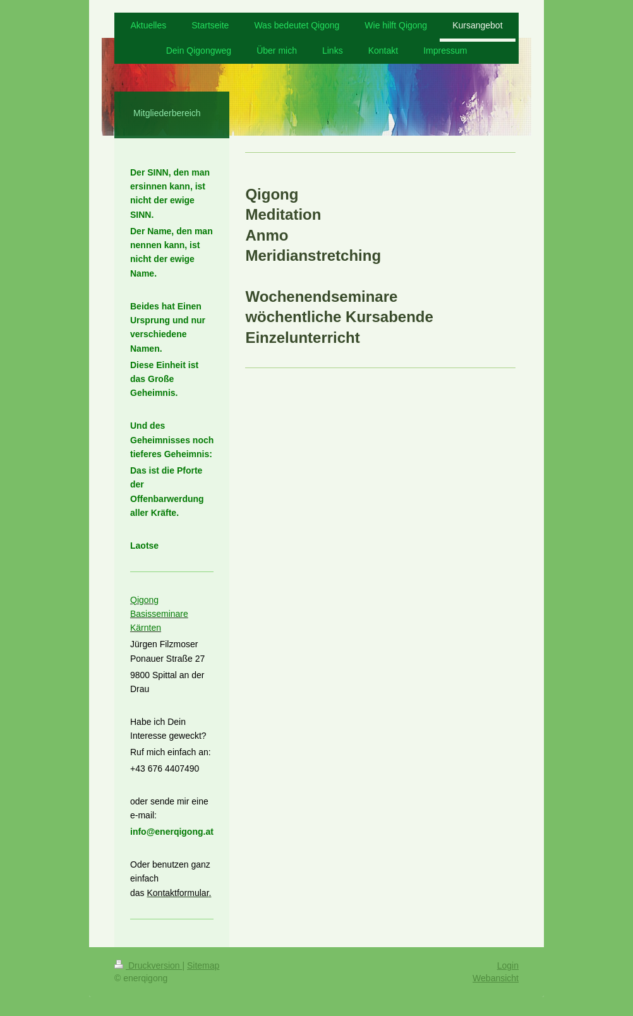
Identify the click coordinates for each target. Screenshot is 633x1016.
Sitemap (203, 965)
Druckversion (148, 965)
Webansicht (496, 978)
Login (508, 965)
